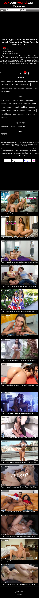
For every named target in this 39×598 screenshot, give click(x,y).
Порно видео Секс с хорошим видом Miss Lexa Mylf (18, 462)
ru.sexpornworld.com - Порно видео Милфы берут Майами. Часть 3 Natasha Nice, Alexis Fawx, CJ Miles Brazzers (20, 144)
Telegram (19, 594)
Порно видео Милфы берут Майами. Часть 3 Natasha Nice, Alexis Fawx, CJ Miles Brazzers (19, 42)
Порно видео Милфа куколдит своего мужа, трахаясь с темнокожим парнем (19, 536)
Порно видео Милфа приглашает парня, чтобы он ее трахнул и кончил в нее (19, 584)
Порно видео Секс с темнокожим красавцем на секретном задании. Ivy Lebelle (19, 413)
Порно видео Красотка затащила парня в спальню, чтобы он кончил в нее (19, 561)
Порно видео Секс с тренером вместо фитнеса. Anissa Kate (19, 437)
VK (19, 596)
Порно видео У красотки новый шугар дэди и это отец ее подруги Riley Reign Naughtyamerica (19, 213)
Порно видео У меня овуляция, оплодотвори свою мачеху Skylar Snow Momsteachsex (19, 286)
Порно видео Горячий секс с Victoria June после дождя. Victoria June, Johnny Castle (19, 360)
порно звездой (22, 155)
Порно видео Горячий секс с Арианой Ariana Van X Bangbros (19, 385)
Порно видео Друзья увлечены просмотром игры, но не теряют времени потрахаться (19, 511)
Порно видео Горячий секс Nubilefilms (14, 336)
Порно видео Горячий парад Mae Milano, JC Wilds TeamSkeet (19, 311)
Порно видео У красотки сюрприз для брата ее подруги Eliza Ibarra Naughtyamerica (19, 237)
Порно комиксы (19, 593)
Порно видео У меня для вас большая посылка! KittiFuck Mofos (19, 262)
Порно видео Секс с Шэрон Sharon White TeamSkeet (19, 487)
